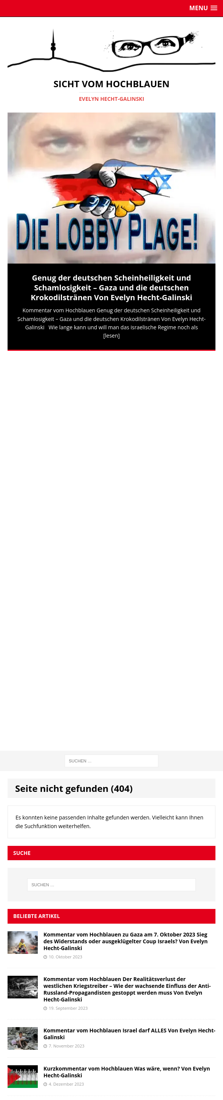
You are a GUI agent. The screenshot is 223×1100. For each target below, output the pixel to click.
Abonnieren (190, 1034)
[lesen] (111, 335)
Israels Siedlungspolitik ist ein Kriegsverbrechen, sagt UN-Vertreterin (119, 943)
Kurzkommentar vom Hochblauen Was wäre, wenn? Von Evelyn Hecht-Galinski (126, 680)
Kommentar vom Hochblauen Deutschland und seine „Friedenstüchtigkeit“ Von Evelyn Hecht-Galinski (113, 718)
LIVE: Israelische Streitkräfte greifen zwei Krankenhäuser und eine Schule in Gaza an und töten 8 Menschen (124, 867)
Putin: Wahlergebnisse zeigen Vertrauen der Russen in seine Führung (122, 829)
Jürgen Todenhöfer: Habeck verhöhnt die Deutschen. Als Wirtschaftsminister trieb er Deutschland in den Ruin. (117, 905)
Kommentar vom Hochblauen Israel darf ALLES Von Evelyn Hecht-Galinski (129, 641)
